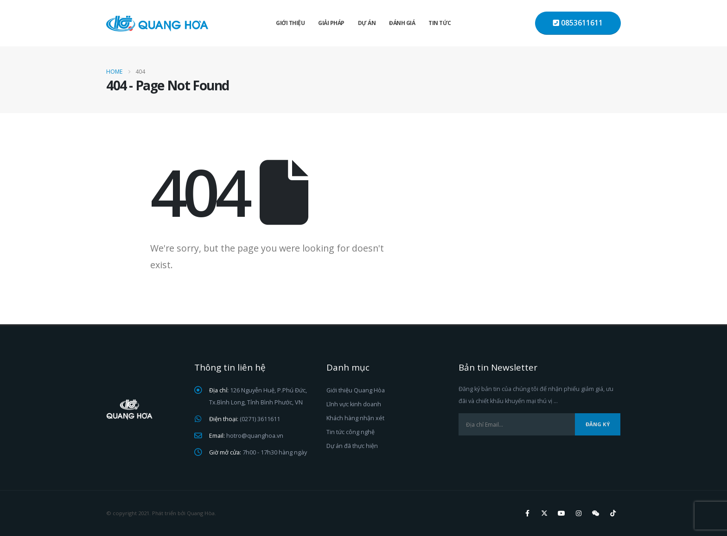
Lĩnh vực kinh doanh (353, 404)
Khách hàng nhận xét (355, 418)
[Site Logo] (157, 23)
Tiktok (613, 513)
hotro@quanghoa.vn (254, 436)
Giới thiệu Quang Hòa (355, 390)
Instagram (579, 513)
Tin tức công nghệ (350, 432)
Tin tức (439, 23)
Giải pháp (331, 23)
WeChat (596, 513)
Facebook (527, 513)
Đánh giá (402, 23)
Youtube (561, 513)
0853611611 (578, 23)
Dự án (367, 23)
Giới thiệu (290, 23)
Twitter (544, 513)
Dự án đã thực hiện (352, 446)
